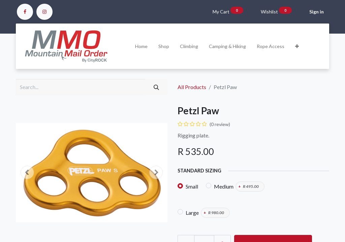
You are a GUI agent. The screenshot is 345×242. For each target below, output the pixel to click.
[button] (297, 46)
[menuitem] (141, 46)
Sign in (316, 11)
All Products (192, 87)
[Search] (156, 87)
